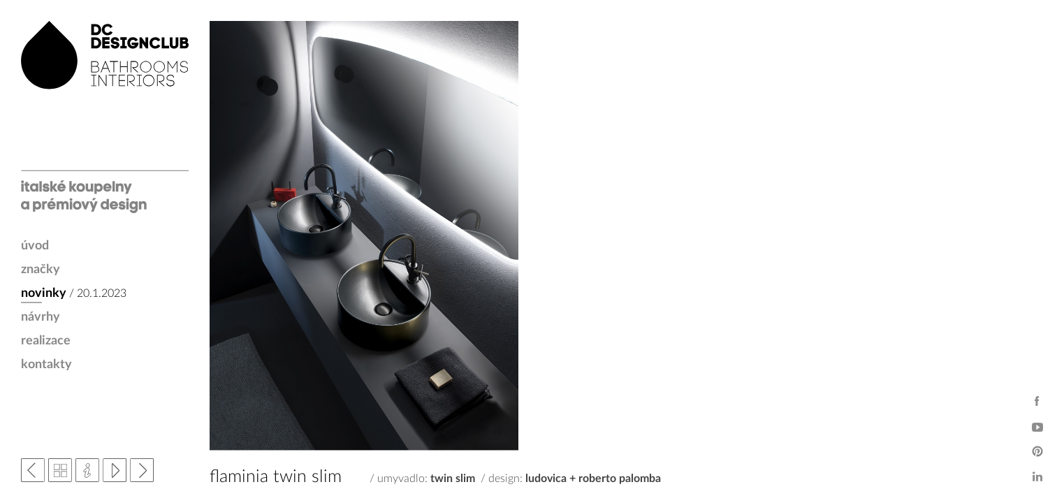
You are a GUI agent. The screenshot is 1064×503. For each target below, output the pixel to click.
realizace (46, 341)
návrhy (40, 317)
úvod (35, 246)
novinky (43, 293)
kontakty (46, 364)
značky (40, 269)
